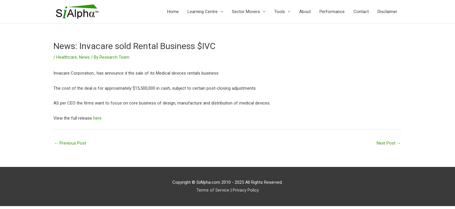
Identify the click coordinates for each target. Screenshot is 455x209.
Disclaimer (387, 11)
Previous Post (70, 143)
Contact (361, 11)
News (84, 57)
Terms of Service (212, 190)
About (305, 11)
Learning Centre (202, 11)
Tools (279, 11)
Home (173, 11)
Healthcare (66, 57)
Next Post (389, 143)
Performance (332, 11)
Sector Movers (246, 11)
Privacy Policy (246, 190)
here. (97, 118)
